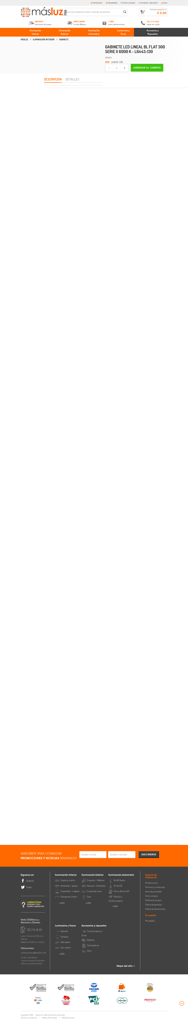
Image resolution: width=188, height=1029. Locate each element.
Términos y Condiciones (29, 1025)
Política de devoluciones (155, 916)
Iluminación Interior (35, 32)
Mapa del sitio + (126, 973)
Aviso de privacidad (153, 899)
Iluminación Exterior (64, 32)
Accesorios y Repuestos (153, 32)
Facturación (96, 3)
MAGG (108, 57)
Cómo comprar (128, 3)
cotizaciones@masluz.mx (33, 960)
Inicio (164, 3)
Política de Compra (68, 1025)
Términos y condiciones (155, 894)
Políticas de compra (153, 907)
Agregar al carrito (147, 67)
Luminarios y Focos (123, 32)
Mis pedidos (111, 3)
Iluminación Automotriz (94, 32)
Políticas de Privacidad (49, 1025)
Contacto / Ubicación (148, 3)
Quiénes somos (151, 890)
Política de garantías (153, 912)
